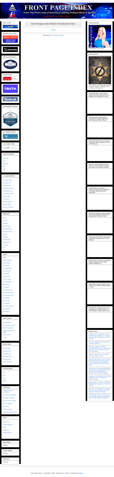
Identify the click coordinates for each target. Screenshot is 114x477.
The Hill (5, 220)
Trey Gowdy (6, 303)
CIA (4, 375)
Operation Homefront (9, 398)
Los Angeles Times (8, 193)
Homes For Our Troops (9, 400)
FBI (4, 372)
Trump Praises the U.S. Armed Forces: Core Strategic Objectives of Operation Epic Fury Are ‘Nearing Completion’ (99, 396)
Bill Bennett (6, 284)
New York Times (7, 180)
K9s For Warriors (7, 403)
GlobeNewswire (7, 356)
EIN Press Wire (7, 362)
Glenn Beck (6, 273)
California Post (7, 185)
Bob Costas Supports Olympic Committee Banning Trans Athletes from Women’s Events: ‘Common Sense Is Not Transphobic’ (100, 349)
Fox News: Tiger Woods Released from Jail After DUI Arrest (99, 342)
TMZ (4, 248)
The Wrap (5, 245)
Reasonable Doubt (8, 292)
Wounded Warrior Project (10, 412)
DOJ (4, 378)
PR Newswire (6, 348)
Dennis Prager (7, 279)
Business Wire (7, 351)
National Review (7, 229)
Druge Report (6, 226)
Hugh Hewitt (6, 276)
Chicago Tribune (7, 201)
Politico (5, 234)
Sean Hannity (6, 271)
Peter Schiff (6, 300)
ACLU (4, 337)
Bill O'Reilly (6, 311)
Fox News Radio (7, 268)
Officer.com (6, 430)
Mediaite (5, 237)
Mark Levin (6, 265)
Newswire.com (7, 353)
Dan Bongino (6, 263)
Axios (4, 218)
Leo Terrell (6, 287)
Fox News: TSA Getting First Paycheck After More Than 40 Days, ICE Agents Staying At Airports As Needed (99, 390)
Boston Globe (7, 196)
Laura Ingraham (7, 281)
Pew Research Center (9, 325)
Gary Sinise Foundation (9, 395)
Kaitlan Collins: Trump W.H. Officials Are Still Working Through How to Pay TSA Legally (100, 384)
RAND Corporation (8, 328)
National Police (7, 432)
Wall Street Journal (8, 188)
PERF (4, 427)
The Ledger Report (8, 306)
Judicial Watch (7, 322)
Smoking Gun (7, 242)
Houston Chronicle (8, 207)
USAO (4, 381)
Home (53, 30)
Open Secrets (7, 334)
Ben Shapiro (6, 298)
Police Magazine (7, 424)
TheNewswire (7, 359)
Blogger (80, 473)
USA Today (6, 199)
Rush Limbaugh (7, 260)
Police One (6, 422)
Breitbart (5, 223)
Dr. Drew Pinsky (7, 290)
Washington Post (7, 191)
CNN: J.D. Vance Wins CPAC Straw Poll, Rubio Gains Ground (99, 355)
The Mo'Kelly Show (8, 295)
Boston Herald (7, 204)
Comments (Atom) (58, 35)
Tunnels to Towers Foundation (8, 391)
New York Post (7, 183)
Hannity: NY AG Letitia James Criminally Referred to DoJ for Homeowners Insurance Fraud (100, 377)
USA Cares (6, 406)
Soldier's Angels (7, 409)
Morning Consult (7, 231)
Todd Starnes (6, 309)
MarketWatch (6, 239)
